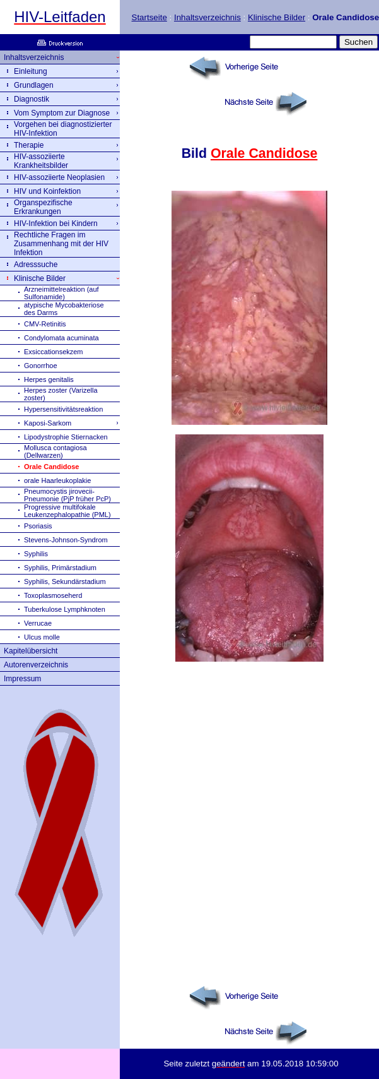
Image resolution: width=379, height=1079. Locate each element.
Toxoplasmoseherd (53, 595)
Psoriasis (38, 526)
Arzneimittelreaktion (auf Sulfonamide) (61, 293)
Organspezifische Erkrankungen (43, 207)
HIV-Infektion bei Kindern (56, 223)
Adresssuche (35, 264)
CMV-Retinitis (45, 324)
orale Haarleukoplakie (57, 480)
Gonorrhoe (40, 365)
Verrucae (38, 623)
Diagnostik (31, 99)
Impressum (22, 678)
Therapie (29, 145)
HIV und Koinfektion (47, 191)
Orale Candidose (264, 153)
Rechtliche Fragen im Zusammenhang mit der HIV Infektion (61, 243)
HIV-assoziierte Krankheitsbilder (41, 161)
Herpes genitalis (49, 379)
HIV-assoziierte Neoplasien (59, 177)
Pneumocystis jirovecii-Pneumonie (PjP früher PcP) (67, 495)
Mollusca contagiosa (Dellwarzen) (55, 451)
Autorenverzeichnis (36, 664)
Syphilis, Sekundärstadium (65, 581)
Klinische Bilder (276, 17)
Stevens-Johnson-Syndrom (66, 540)
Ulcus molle (42, 637)
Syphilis (36, 553)
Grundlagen (34, 85)
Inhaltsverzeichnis (207, 17)
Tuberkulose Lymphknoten (64, 609)
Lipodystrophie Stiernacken (66, 437)
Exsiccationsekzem (53, 351)
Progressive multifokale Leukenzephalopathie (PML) (67, 510)
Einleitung (30, 71)
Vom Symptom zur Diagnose (62, 113)
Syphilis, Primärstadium (60, 567)
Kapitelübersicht (30, 651)
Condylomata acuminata (61, 338)
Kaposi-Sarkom (47, 423)
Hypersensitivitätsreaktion (63, 409)
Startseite (149, 17)
